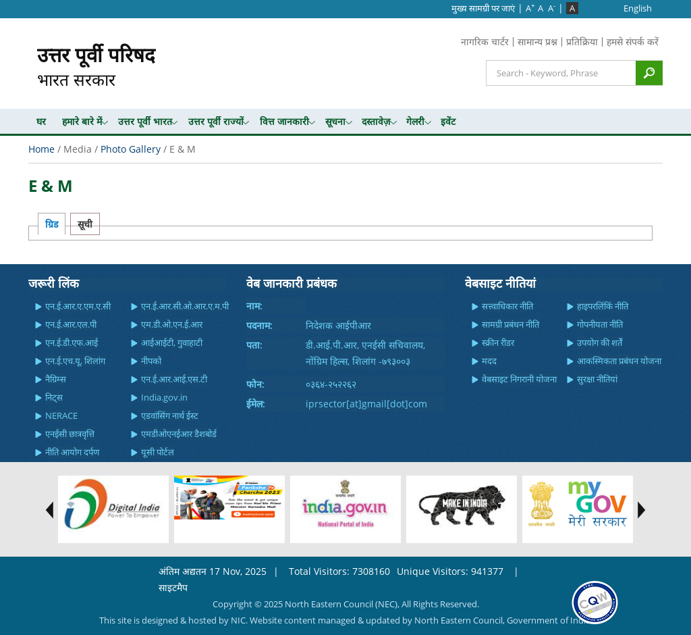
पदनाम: (259, 325)
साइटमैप (173, 587)
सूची (85, 224)
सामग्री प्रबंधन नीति (510, 324)
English (638, 8)
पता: (254, 344)
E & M (50, 186)
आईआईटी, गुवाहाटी (171, 342)
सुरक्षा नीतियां (597, 379)
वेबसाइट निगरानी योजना (519, 379)
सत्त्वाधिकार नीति (507, 306)
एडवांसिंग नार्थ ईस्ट (169, 415)
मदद (489, 361)
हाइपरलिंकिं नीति (602, 306)
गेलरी (415, 121)
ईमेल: (255, 403)
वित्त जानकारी (284, 121)
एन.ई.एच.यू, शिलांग (75, 361)
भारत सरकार (96, 66)
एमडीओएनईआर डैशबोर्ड (179, 434)
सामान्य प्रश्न (537, 41)
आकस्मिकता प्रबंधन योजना (619, 361)
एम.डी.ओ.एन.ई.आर (171, 324)
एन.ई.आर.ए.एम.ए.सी (78, 306)
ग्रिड (51, 224)
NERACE (61, 415)
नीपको (151, 361)
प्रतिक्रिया (582, 41)
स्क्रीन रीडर (498, 342)
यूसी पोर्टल (157, 452)
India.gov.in (164, 397)
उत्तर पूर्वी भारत (145, 121)
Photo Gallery (131, 149)
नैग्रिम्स (55, 379)
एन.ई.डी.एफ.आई (71, 342)
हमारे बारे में (82, 121)
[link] (595, 601)
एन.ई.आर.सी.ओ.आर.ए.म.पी (185, 306)
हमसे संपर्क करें (633, 41)
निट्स (54, 397)
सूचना (335, 121)
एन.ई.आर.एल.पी (70, 324)
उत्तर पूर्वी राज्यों (216, 121)
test (46, 510)
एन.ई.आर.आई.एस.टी (174, 379)
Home (41, 149)
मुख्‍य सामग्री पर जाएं (483, 8)
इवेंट (448, 121)
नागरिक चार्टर (485, 41)
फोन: (255, 384)
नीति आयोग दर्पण (72, 452)
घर (41, 121)
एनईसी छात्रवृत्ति (69, 434)
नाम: (254, 305)
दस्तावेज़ (376, 121)
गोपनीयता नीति (600, 324)
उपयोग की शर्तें (599, 342)
